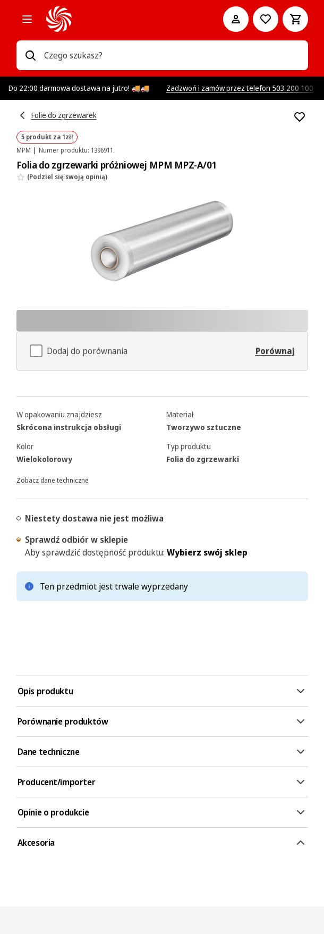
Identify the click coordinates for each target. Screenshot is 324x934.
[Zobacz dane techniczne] (52, 479)
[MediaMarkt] (119, 19)
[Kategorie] (27, 19)
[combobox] (172, 55)
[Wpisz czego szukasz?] (30, 55)
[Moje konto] (236, 19)
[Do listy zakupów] (265, 19)
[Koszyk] (295, 19)
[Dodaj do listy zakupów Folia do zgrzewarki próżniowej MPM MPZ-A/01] (299, 116)
